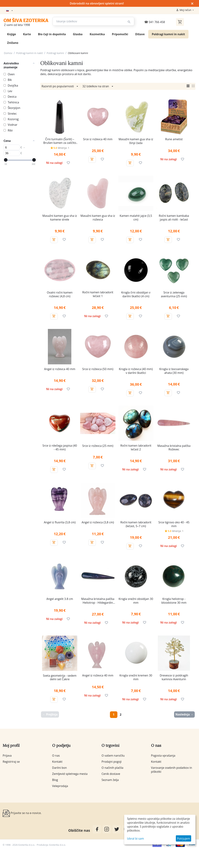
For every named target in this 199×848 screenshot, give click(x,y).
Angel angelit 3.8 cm (59, 598)
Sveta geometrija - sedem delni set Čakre (59, 677)
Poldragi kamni (55, 52)
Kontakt (57, 761)
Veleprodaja (60, 785)
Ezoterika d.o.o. (57, 844)
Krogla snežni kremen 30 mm (136, 676)
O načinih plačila (112, 767)
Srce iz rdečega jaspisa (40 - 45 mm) (59, 447)
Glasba (77, 33)
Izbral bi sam (135, 838)
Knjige (11, 33)
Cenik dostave (111, 773)
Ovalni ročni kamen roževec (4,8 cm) (60, 293)
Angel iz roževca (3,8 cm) (98, 522)
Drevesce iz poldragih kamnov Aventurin (174, 676)
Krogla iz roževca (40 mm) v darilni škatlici (136, 370)
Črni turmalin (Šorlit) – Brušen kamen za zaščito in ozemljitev (59, 140)
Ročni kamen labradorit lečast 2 (135, 447)
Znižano (12, 42)
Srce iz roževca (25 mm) (97, 445)
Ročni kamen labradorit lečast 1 (97, 293)
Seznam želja (110, 779)
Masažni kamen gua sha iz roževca (98, 217)
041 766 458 (154, 21)
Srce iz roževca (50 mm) (97, 368)
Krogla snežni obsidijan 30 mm (136, 600)
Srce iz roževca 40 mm (97, 138)
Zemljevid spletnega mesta (70, 773)
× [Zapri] (192, 3)
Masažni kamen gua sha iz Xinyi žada (135, 140)
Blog (55, 779)
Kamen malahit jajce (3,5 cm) (136, 217)
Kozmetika (97, 33)
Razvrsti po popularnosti (60, 86)
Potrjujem (183, 838)
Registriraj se (11, 761)
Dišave (140, 33)
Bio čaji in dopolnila (52, 33)
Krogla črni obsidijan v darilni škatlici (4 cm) (136, 293)
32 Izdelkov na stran (98, 86)
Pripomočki (120, 33)
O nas (56, 755)
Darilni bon (59, 767)
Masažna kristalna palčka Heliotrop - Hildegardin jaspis (97, 600)
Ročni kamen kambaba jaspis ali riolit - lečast (174, 217)
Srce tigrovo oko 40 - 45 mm (173, 523)
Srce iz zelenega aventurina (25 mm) (174, 293)
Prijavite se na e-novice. (22, 812)
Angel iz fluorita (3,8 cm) (60, 522)
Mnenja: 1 (63, 147)
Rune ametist (174, 138)
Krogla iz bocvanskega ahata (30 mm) (173, 370)
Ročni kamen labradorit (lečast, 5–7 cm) (135, 523)
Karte (27, 33)
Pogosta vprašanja (163, 755)
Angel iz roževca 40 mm (59, 368)
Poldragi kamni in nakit (168, 33)
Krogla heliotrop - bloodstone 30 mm (174, 600)
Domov (8, 52)
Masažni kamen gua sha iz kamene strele (59, 217)
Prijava (7, 755)
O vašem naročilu (113, 755)
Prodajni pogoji (112, 761)
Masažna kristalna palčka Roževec (173, 447)
